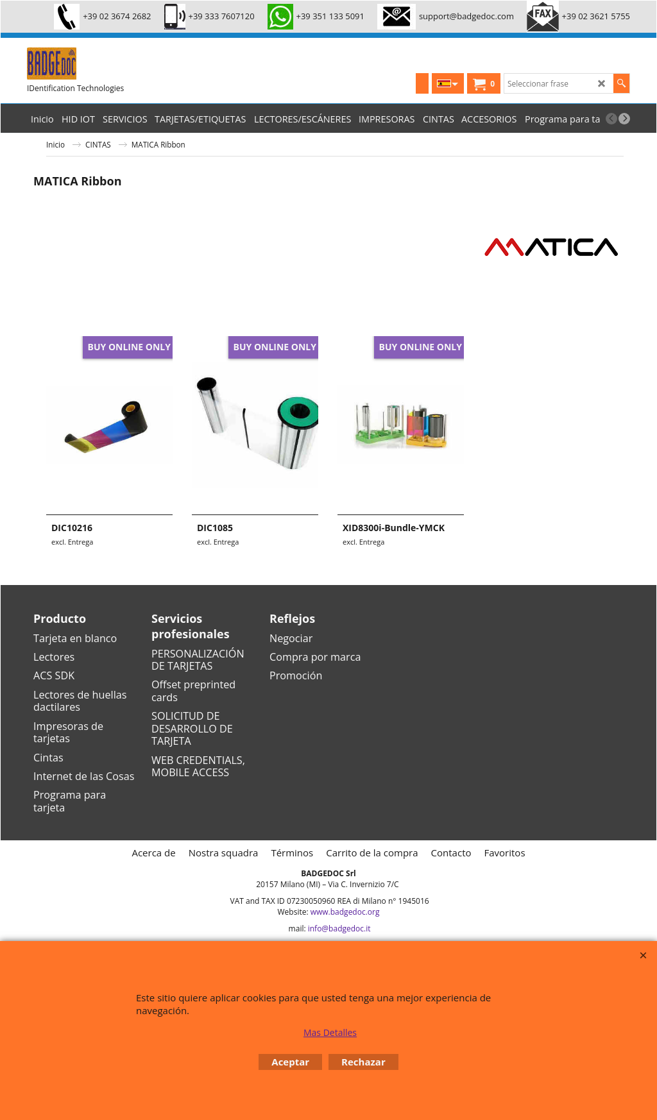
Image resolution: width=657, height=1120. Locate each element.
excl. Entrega (72, 542)
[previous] (611, 118)
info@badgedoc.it (339, 928)
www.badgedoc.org (345, 911)
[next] (624, 118)
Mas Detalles (330, 1032)
